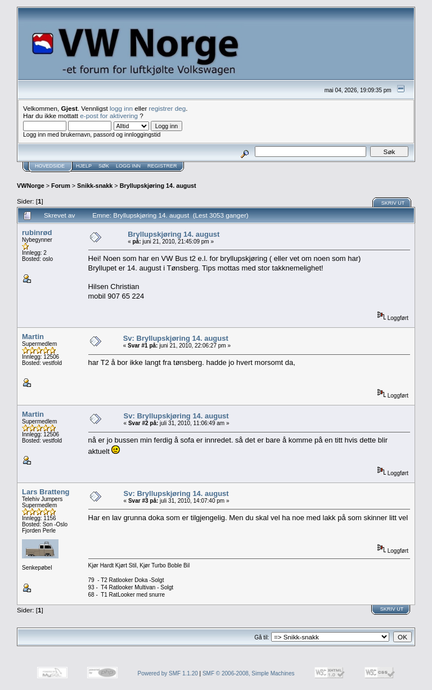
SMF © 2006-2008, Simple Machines (248, 673)
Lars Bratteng (46, 492)
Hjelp (84, 166)
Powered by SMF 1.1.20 (168, 673)
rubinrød (37, 232)
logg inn (121, 108)
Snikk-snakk (94, 185)
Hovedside (50, 166)
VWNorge (30, 185)
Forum (60, 185)
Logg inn (128, 166)
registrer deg (167, 108)
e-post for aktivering (109, 115)
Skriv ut (393, 203)
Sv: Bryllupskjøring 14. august (175, 338)
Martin (33, 336)
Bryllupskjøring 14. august (158, 185)
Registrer (162, 166)
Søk (103, 166)
